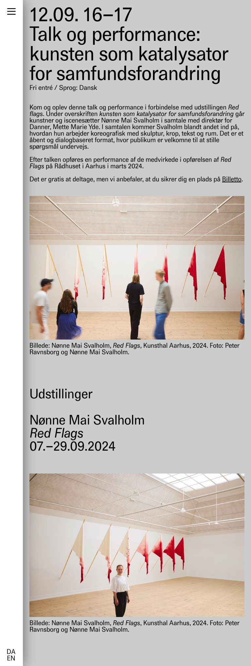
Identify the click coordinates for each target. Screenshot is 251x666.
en (11, 659)
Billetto (231, 179)
